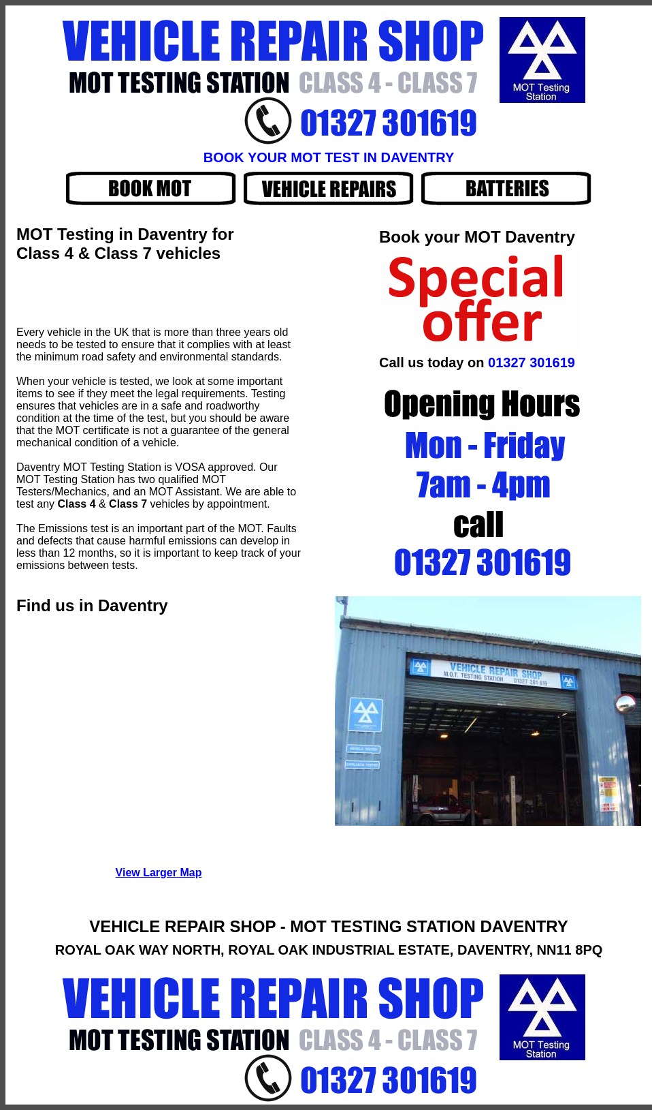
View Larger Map (159, 872)
